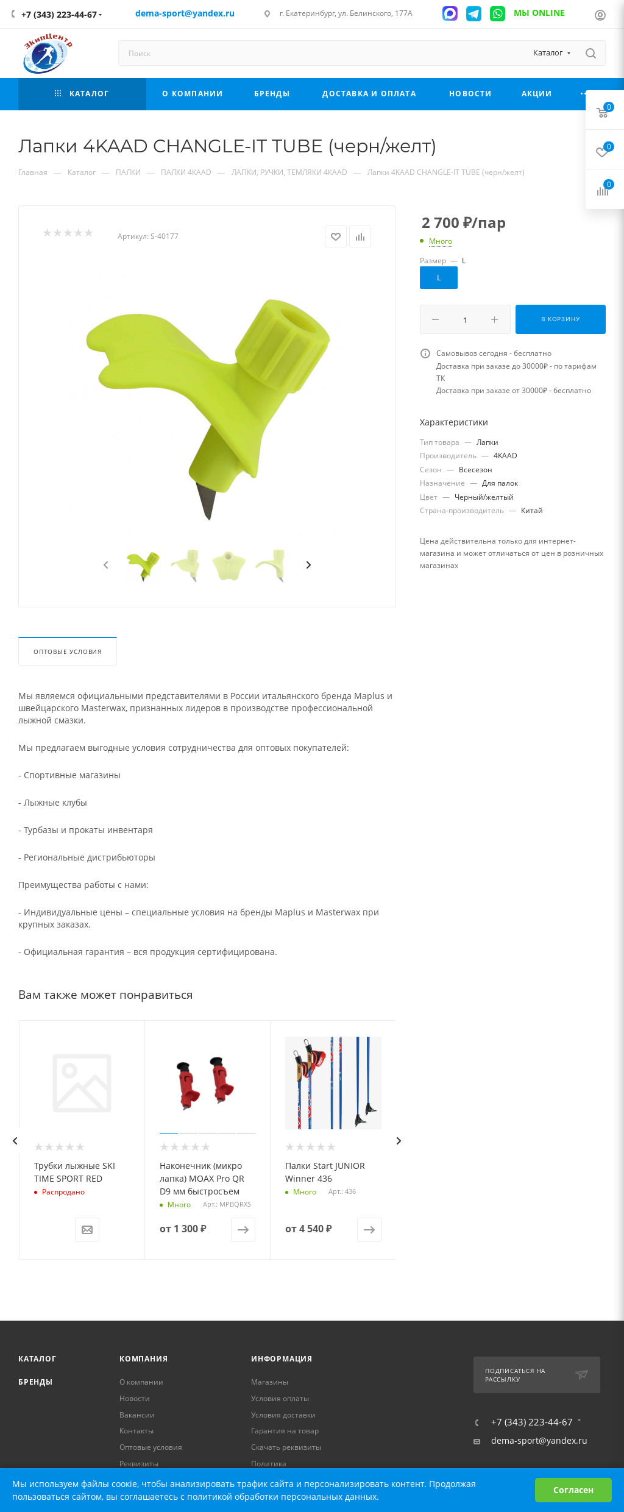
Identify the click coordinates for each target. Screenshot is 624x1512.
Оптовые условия (68, 651)
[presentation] (105, 565)
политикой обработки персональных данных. (283, 1496)
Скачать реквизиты (286, 1447)
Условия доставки (283, 1415)
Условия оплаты (280, 1398)
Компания (143, 1359)
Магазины (269, 1382)
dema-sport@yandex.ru (539, 1440)
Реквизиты (138, 1463)
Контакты (136, 1430)
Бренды (35, 1382)
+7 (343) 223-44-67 (59, 14)
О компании (141, 1382)
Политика (268, 1463)
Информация (282, 1359)
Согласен (573, 1490)
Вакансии (137, 1415)
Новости (134, 1398)
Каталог (37, 1359)
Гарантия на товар (285, 1430)
